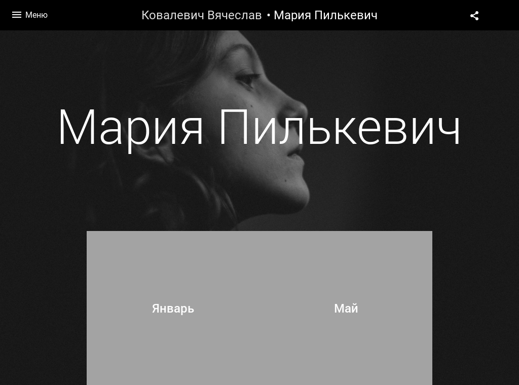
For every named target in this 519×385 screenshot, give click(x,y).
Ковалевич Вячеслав (201, 15)
